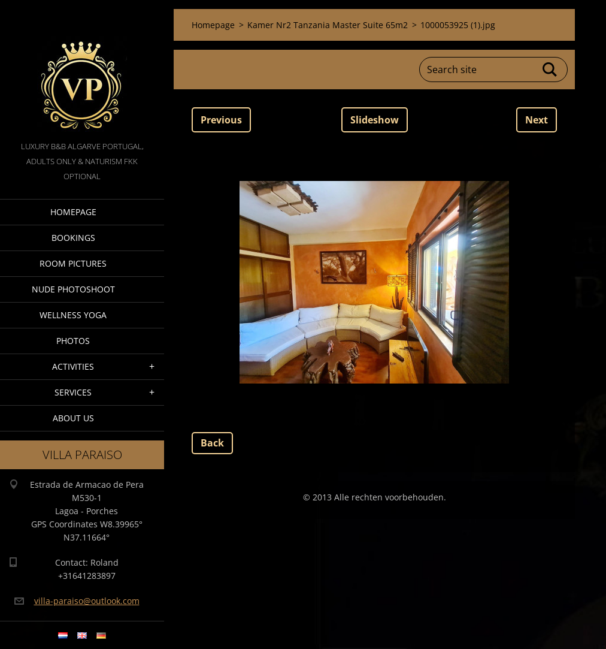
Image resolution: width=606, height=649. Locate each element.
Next (536, 119)
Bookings (73, 237)
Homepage (73, 212)
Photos (73, 340)
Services (73, 392)
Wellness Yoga (73, 315)
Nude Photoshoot (73, 289)
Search (550, 70)
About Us (73, 418)
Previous (221, 119)
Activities (73, 366)
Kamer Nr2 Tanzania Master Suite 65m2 (327, 25)
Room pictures (73, 263)
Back (212, 442)
